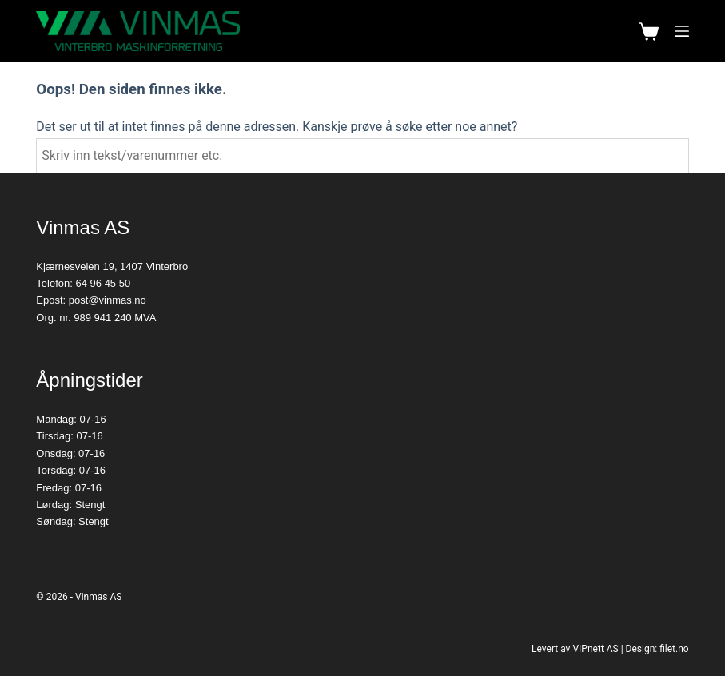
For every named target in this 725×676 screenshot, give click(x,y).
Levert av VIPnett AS (575, 648)
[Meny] (682, 31)
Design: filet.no (657, 648)
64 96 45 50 (103, 283)
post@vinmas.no (107, 300)
